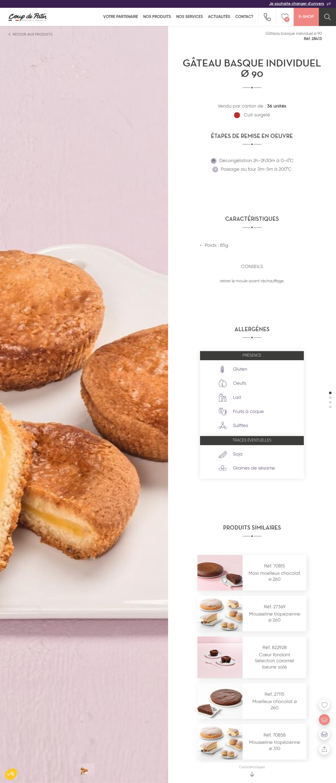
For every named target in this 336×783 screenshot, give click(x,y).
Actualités (219, 17)
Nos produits (157, 17)
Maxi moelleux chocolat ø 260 (274, 576)
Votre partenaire (120, 17)
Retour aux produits (31, 34)
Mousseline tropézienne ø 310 (274, 745)
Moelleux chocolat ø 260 (274, 704)
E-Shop (306, 17)
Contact (244, 17)
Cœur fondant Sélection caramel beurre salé (274, 661)
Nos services (189, 17)
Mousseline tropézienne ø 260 (274, 617)
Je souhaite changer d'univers (300, 4)
